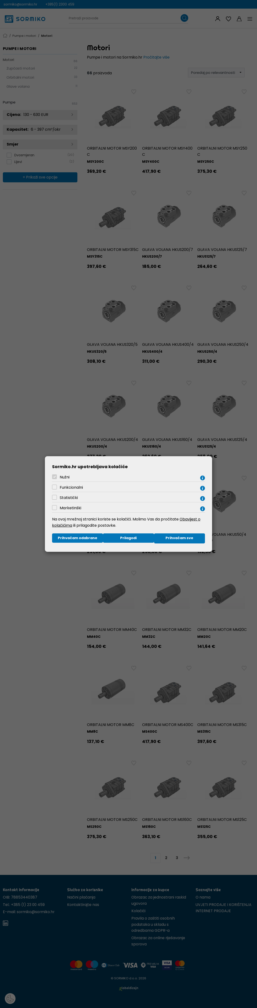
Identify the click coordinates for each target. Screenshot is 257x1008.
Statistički (69, 497)
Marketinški (70, 507)
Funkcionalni (71, 487)
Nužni (65, 477)
